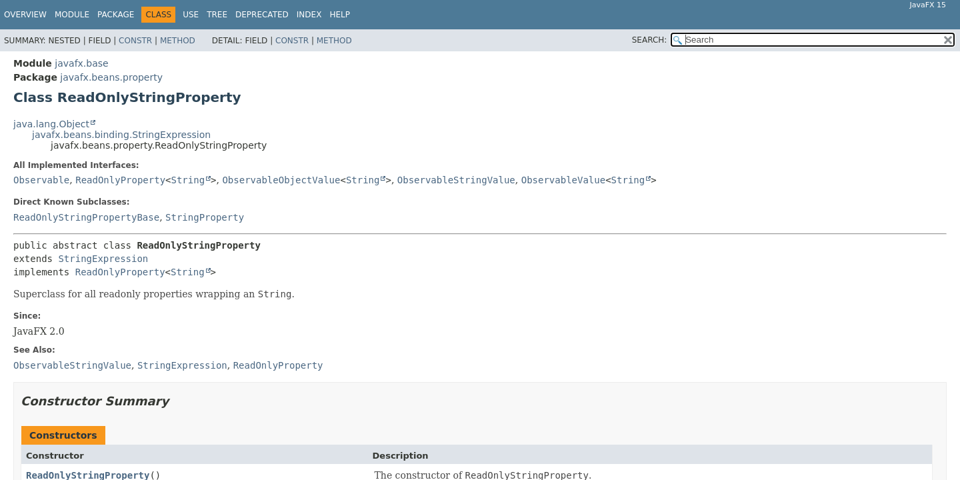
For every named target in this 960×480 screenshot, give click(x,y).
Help (339, 14)
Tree (217, 14)
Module (72, 14)
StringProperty (204, 217)
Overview (25, 14)
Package (115, 14)
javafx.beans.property (111, 77)
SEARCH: (649, 40)
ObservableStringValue (456, 180)
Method (177, 40)
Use (191, 14)
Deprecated (262, 14)
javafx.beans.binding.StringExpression (121, 134)
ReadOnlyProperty (120, 180)
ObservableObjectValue (281, 180)
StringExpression (103, 258)
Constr (135, 40)
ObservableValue (563, 180)
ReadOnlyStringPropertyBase (86, 217)
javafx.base (81, 63)
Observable (41, 180)
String (188, 180)
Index (309, 14)
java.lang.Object (51, 124)
